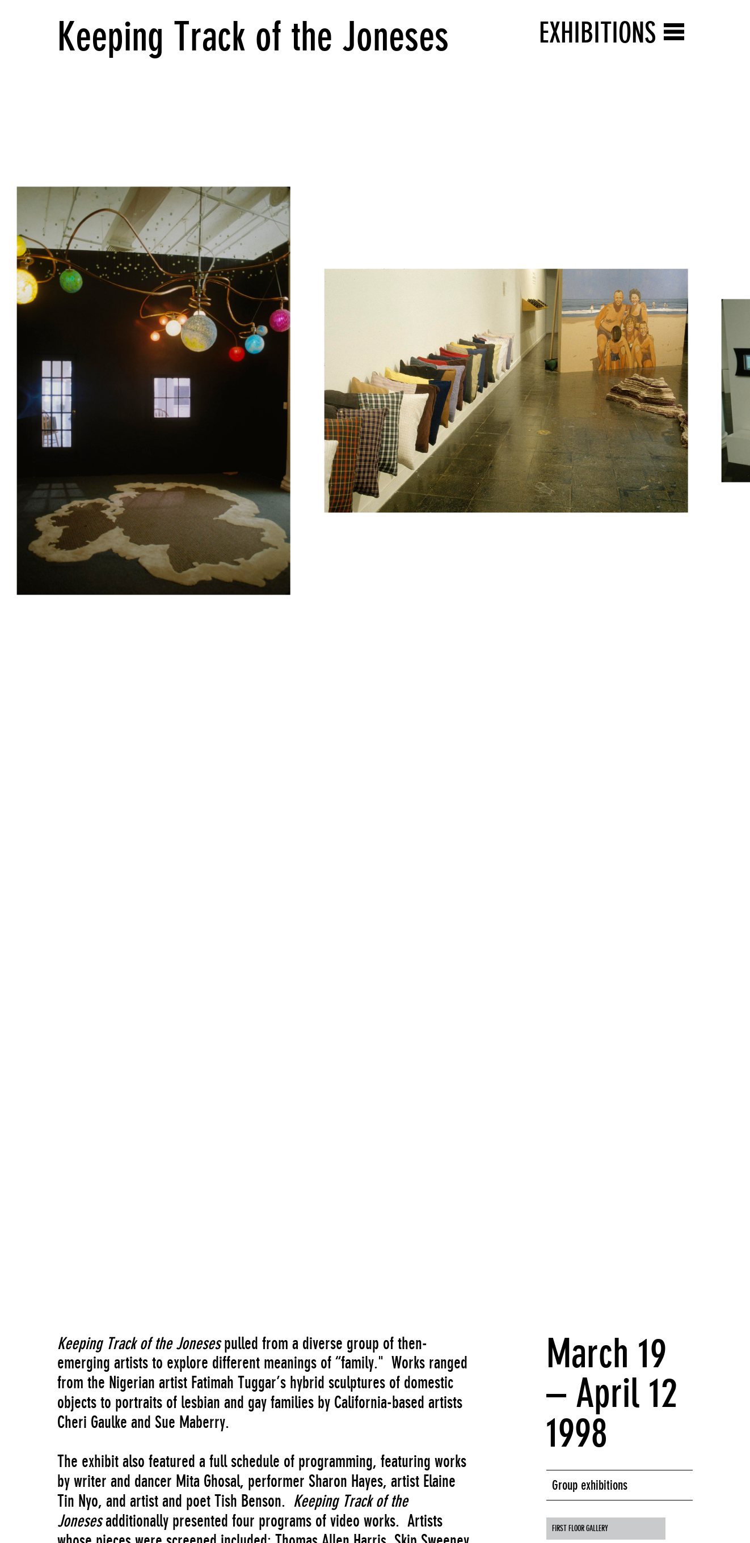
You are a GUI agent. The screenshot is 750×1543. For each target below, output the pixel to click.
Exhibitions (597, 32)
